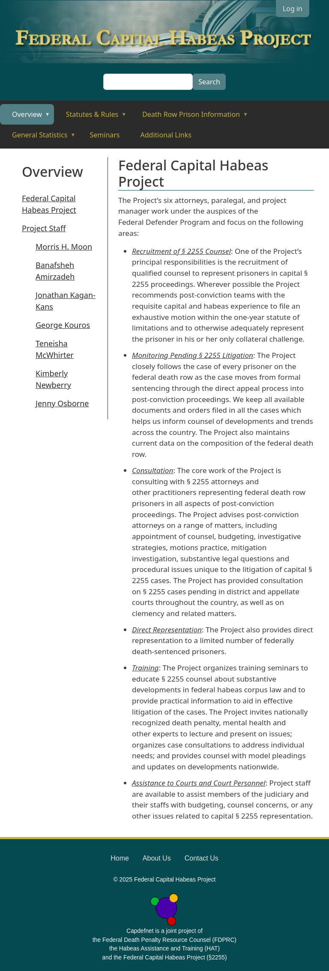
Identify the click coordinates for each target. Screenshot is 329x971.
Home (120, 858)
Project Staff (44, 228)
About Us (157, 858)
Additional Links (166, 135)
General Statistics (38, 137)
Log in (292, 8)
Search (209, 81)
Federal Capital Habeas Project (49, 204)
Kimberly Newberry (53, 379)
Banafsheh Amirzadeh (55, 271)
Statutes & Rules (90, 117)
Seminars (105, 135)
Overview (25, 117)
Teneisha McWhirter (55, 349)
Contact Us (201, 858)
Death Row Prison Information (189, 117)
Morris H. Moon (64, 246)
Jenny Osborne (62, 403)
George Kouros (63, 325)
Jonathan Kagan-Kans (66, 301)
